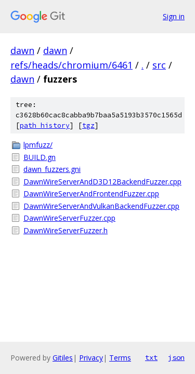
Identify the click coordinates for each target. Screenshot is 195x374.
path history (45, 125)
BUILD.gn (39, 157)
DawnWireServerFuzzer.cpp (69, 218)
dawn (22, 50)
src (159, 65)
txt (151, 357)
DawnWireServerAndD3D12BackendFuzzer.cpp (102, 181)
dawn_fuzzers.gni (52, 169)
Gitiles (63, 358)
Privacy (91, 358)
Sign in (174, 16)
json (176, 357)
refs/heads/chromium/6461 (71, 65)
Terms (120, 358)
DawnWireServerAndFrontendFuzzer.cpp (91, 193)
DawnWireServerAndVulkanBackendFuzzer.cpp (101, 206)
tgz (88, 125)
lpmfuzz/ (38, 145)
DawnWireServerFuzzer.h (65, 230)
